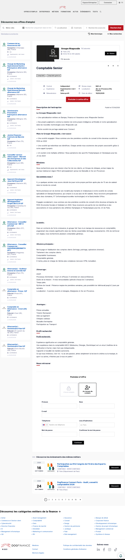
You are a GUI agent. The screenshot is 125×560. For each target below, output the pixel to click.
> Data (34, 523)
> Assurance (67, 518)
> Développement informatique (105, 523)
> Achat (2, 518)
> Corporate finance (102, 520)
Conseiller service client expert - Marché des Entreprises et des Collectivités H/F (16, 158)
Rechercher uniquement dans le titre (36, 28)
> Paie (65, 531)
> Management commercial (104, 529)
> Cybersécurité (5, 523)
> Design (66, 523)
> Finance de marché (39, 526)
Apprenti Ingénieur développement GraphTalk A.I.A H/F (15, 202)
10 (75, 499)
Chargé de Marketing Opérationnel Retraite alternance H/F (16, 90)
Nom (81, 402)
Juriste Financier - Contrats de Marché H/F (15, 137)
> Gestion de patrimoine (71, 526)
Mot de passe (47, 430)
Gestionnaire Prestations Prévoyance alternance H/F (17, 114)
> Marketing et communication (42, 531)
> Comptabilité (37, 520)
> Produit (98, 531)
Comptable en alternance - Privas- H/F (17, 290)
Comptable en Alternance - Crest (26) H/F (17, 309)
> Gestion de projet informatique (106, 526)
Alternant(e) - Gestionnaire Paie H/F (16, 327)
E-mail (44, 411)
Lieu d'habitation (85, 421)
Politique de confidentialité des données (77, 545)
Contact (35, 549)
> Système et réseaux (102, 534)
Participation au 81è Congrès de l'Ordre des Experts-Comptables (81, 465)
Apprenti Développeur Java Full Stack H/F (16, 180)
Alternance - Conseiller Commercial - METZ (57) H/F (17, 224)
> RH (33, 534)
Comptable (41, 75)
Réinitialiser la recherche (9, 34)
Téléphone (46, 421)
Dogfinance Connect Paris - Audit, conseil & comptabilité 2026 (77, 483)
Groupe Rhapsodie (70, 48)
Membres (35, 545)
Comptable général (53, 75)
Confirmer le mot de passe (89, 430)
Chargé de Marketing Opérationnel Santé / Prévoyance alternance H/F (17, 67)
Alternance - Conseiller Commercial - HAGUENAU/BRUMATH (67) (17, 247)
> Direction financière (7, 526)
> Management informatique (10, 531)
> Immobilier (36, 529)
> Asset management (39, 518)
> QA (1, 534)
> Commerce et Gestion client (10, 520)
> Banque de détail (101, 518)
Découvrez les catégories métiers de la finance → (30, 511)
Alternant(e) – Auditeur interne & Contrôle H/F (17, 270)
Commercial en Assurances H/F (14, 44)
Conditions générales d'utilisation (74, 549)
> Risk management (70, 534)
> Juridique (67, 529)
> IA (1, 529)
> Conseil (66, 520)
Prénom (45, 402)
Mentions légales (38, 553)
